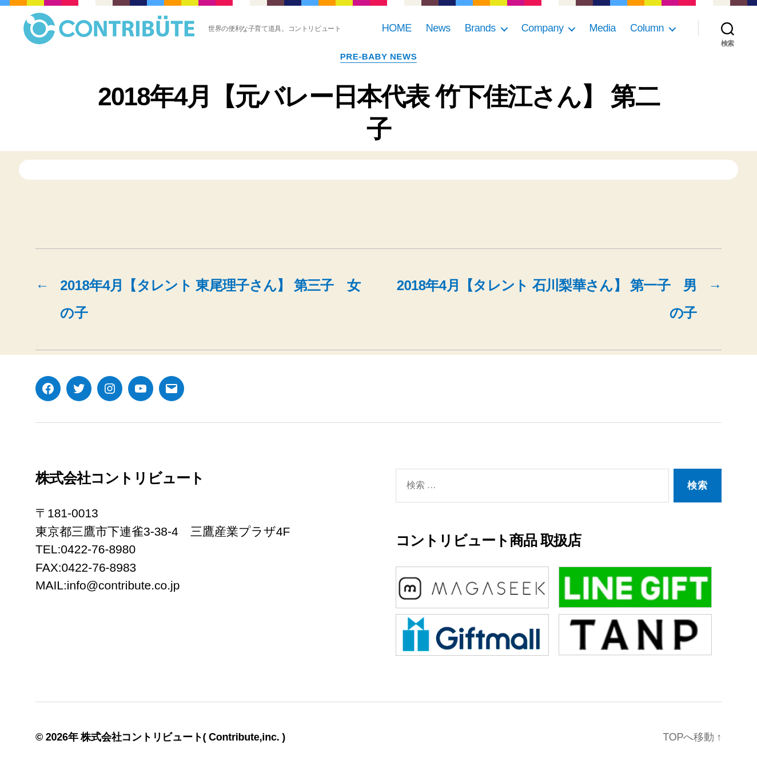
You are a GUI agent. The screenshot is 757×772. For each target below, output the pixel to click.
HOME (397, 28)
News (438, 28)
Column (647, 28)
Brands (480, 28)
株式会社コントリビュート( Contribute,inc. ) (183, 737)
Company (542, 28)
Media (602, 28)
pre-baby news (378, 56)
